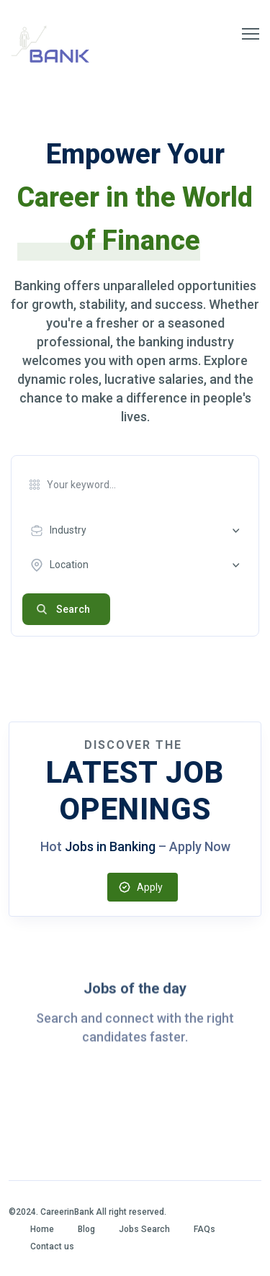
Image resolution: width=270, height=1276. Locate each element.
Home (42, 1229)
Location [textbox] (69, 564)
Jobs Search (144, 1229)
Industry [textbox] (68, 530)
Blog (86, 1229)
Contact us (52, 1246)
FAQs (204, 1229)
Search (73, 609)
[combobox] (138, 531)
